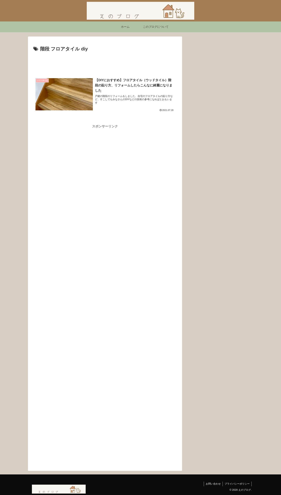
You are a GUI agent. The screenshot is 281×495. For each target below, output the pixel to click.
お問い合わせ (213, 483)
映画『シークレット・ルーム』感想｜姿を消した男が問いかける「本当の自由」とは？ (219, 164)
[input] (219, 99)
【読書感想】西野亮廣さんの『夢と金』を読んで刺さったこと (219, 130)
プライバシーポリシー (237, 483)
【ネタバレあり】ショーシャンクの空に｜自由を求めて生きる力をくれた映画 (219, 182)
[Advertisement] (105, 63)
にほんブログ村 (200, 203)
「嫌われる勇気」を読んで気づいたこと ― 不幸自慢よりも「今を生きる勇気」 (219, 145)
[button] (246, 99)
